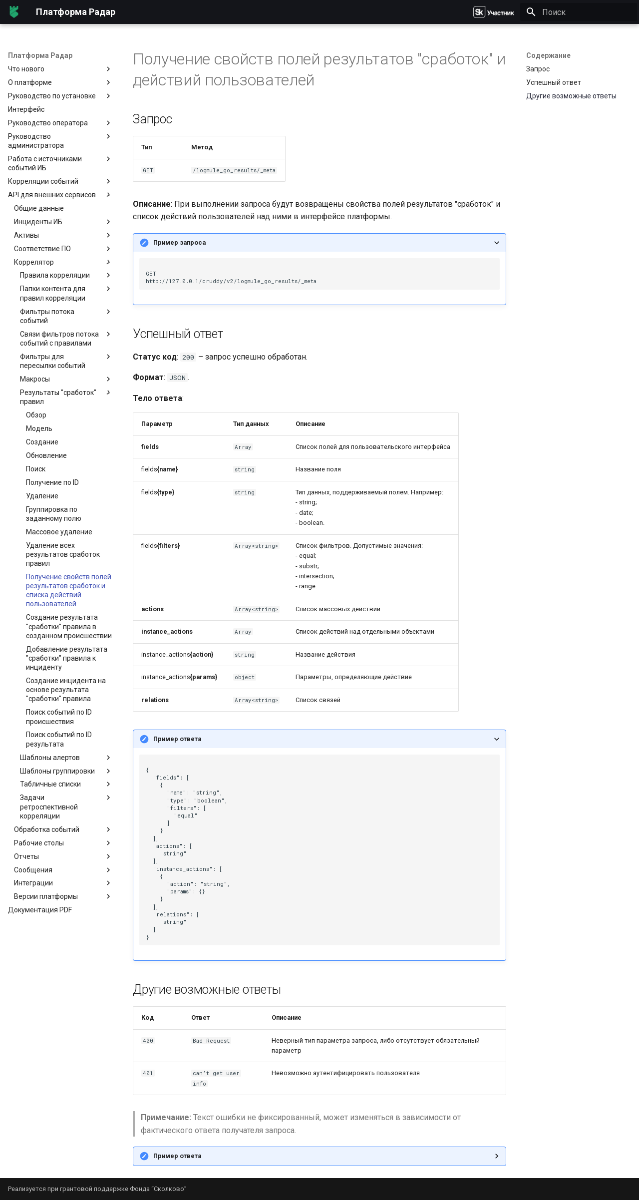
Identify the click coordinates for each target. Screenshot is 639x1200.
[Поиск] (578, 12)
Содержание (548, 55)
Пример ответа (177, 739)
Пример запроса (179, 242)
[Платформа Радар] (14, 12)
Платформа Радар (40, 55)
